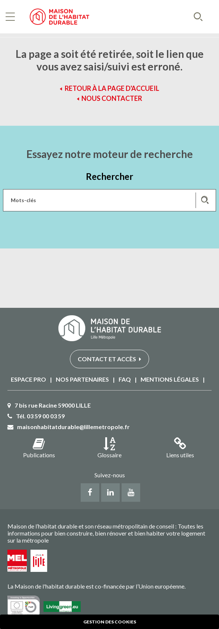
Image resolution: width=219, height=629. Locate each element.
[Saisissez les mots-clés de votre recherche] (109, 200)
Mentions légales (170, 379)
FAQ (125, 379)
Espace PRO (28, 379)
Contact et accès (109, 358)
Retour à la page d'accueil (112, 88)
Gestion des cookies (109, 622)
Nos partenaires (82, 379)
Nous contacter (111, 98)
